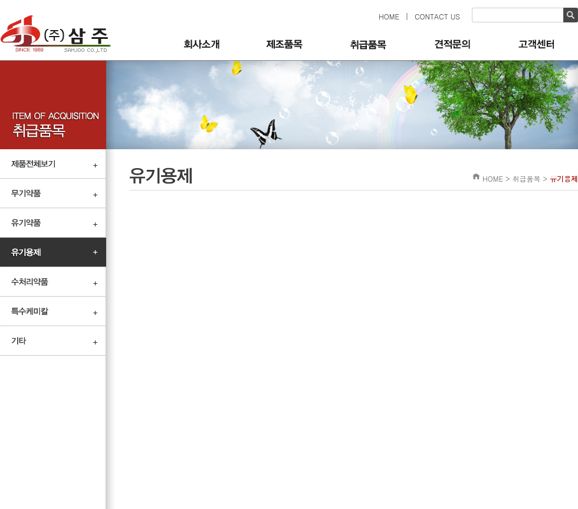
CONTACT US (437, 16)
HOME (389, 16)
